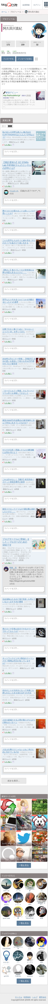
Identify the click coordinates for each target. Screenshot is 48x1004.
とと (29, 948)
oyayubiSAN (6, 948)
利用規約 (27, 997)
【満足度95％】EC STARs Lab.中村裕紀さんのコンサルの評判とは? (16, 165)
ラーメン (8, 861)
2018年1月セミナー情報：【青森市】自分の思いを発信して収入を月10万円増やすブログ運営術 (18, 361)
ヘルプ (35, 997)
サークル (18, 997)
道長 (41, 918)
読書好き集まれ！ (40, 861)
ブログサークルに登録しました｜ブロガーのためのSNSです (15, 542)
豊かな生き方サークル (40, 812)
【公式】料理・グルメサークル (40, 844)
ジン (18, 962)
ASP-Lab (6, 890)
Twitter (24, 845)
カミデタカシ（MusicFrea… (30, 917)
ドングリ (30, 962)
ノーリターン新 (18, 917)
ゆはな (6, 904)
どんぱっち (13, 191)
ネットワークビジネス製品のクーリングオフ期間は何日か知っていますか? (18, 660)
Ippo (41, 962)
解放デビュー (14, 142)
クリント (18, 904)
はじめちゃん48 (18, 947)
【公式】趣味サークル (24, 828)
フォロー (8, 44)
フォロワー (23, 44)
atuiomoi (30, 976)
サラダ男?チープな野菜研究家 (30, 889)
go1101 (6, 976)
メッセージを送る (25, 59)
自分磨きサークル (24, 813)
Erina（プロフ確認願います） (41, 903)
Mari (29, 904)
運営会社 (42, 997)
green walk (6, 918)
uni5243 (41, 976)
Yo (41, 890)
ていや (18, 890)
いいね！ (8, 145)
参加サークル (37, 44)
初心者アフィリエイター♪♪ (24, 860)
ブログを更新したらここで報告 (8, 812)
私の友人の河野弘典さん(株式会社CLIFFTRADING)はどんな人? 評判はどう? (18, 134)
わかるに (6, 962)
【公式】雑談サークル (8, 844)
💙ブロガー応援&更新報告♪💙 (8, 828)
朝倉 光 (13, 568)
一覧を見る (24, 865)
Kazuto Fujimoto (18, 975)
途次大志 (42, 948)
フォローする (8, 59)
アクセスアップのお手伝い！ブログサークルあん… (40, 827)
